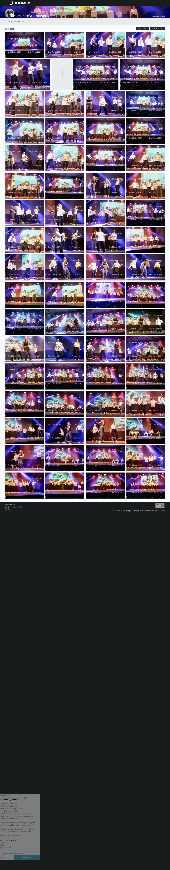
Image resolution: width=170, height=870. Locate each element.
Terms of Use (10, 504)
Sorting (157, 29)
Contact (8, 509)
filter (143, 29)
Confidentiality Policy (14, 506)
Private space (158, 16)
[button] (6, 857)
